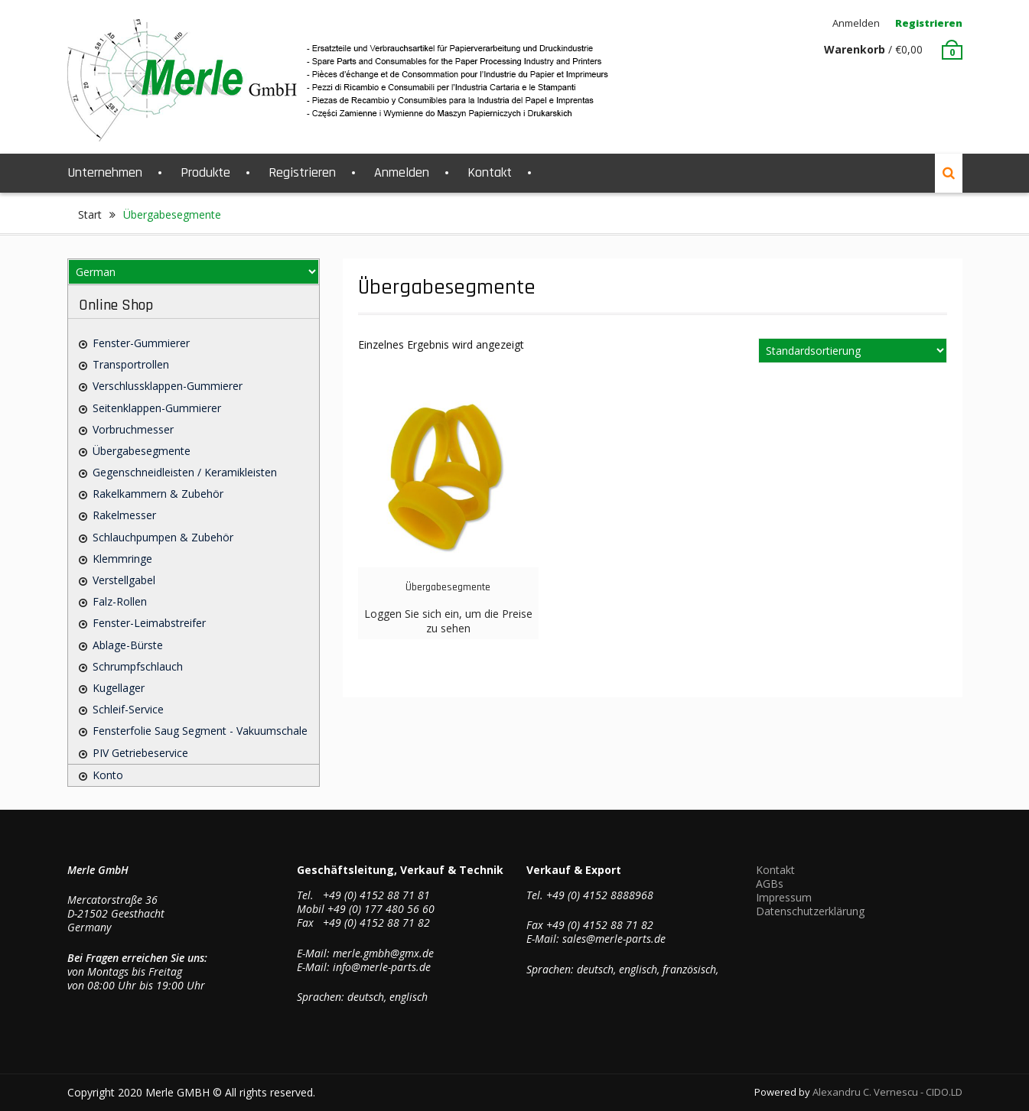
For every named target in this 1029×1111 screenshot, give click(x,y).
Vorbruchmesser (133, 429)
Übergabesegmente (141, 450)
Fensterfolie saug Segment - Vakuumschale (200, 730)
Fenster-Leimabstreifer (149, 623)
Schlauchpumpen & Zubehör (163, 537)
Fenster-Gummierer (141, 343)
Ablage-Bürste (128, 645)
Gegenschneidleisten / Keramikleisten (185, 472)
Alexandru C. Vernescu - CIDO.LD (887, 1092)
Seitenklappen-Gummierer (157, 408)
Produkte (205, 172)
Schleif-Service (128, 709)
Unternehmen (104, 172)
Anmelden (856, 23)
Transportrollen (131, 364)
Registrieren (928, 23)
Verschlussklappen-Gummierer (168, 385)
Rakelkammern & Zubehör (158, 493)
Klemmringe (122, 558)
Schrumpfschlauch (138, 666)
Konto (108, 775)
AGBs (769, 883)
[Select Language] (193, 271)
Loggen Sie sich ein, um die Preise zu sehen (448, 620)
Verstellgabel (124, 580)
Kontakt (489, 172)
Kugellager (119, 688)
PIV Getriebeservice (140, 753)
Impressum (784, 897)
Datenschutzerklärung (810, 911)
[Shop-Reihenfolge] (852, 350)
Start (90, 214)
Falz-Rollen (120, 601)
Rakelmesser (124, 515)
